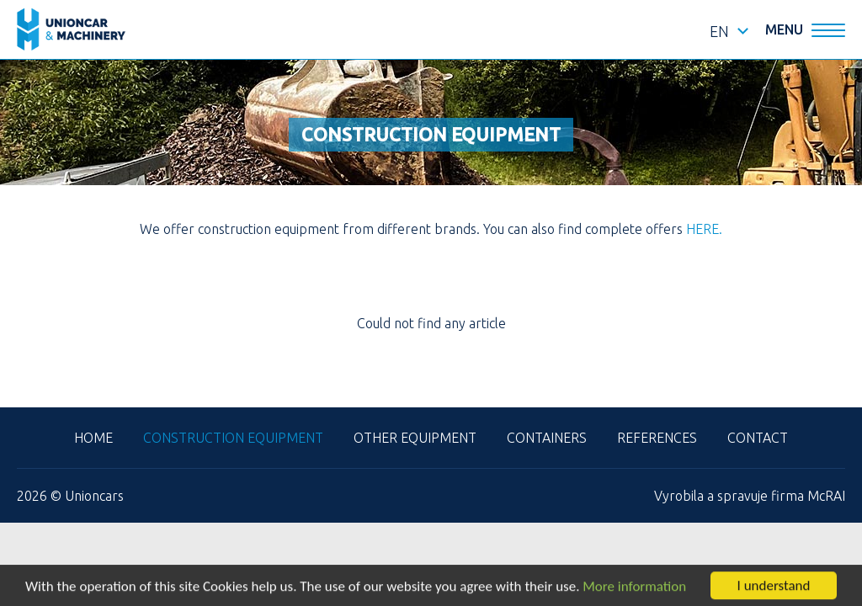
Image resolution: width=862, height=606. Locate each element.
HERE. (704, 229)
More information (634, 587)
